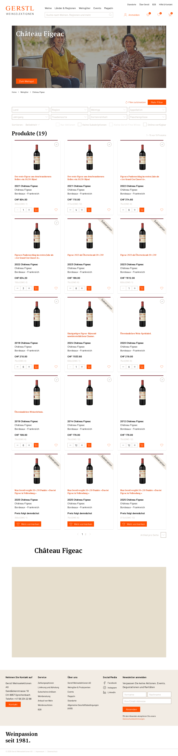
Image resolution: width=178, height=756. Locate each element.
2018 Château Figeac (26, 343)
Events (97, 8)
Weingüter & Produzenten (82, 690)
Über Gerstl (144, 4)
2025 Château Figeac (26, 501)
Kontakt (13, 706)
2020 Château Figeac (132, 343)
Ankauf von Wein (47, 705)
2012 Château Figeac (132, 422)
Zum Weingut (26, 81)
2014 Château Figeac (79, 422)
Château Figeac (38, 92)
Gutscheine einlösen (49, 695)
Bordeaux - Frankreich (27, 193)
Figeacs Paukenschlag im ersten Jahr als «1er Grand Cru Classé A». (141, 178)
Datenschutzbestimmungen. (134, 721)
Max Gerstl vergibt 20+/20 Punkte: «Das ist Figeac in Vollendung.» (35, 494)
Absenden (131, 711)
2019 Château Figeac (26, 422)
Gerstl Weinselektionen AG (82, 685)
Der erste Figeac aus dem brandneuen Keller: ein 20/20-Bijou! (36, 178)
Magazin (108, 8)
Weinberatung (46, 700)
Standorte (131, 4)
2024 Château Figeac (79, 343)
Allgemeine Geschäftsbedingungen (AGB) (80, 714)
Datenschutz (52, 753)
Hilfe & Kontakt (165, 4)
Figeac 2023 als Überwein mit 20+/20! (84, 257)
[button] (110, 14)
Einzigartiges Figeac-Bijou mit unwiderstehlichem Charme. (84, 336)
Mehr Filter (157, 102)
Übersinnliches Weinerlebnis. (32, 413)
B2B (154, 4)
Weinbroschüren (47, 710)
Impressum (40, 753)
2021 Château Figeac (26, 185)
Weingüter (85, 8)
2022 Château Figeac (132, 185)
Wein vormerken (27, 526)
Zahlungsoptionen (48, 685)
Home (14, 92)
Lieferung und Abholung (51, 690)
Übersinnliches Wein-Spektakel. (139, 334)
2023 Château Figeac (79, 264)
